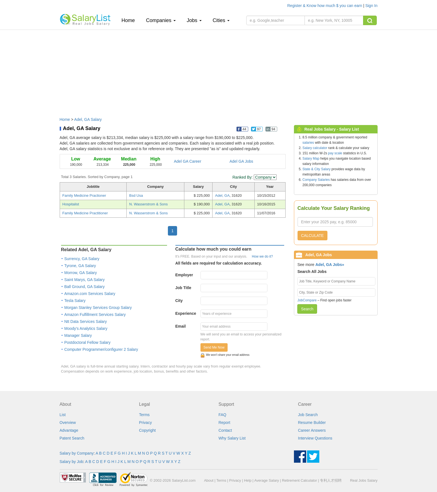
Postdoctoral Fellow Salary (87, 342)
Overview (68, 422)
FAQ (222, 414)
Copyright (147, 430)
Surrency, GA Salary (82, 258)
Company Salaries (316, 180)
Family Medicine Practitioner (85, 213)
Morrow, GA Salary (80, 272)
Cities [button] (221, 20)
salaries (308, 143)
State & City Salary (317, 169)
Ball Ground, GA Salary (84, 286)
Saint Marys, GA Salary (84, 279)
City (179, 300)
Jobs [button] (194, 20)
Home (130, 20)
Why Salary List (232, 438)
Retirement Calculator (299, 480)
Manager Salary (78, 335)
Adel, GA (222, 195)
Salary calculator (315, 148)
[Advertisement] (219, 71)
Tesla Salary (75, 300)
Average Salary (266, 480)
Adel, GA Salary (88, 119)
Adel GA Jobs (241, 161)
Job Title (183, 287)
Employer (184, 275)
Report (224, 422)
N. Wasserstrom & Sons (148, 204)
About (208, 480)
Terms (144, 414)
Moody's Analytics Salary (85, 328)
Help (248, 480)
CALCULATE (312, 235)
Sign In (371, 5)
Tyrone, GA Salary (80, 265)
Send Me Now (214, 347)
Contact (225, 430)
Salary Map (311, 158)
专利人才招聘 (331, 480)
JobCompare (307, 300)
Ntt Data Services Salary (85, 321)
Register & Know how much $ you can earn (325, 5)
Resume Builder (312, 422)
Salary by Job (71, 461)
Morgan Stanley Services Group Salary (98, 307)
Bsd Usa (136, 195)
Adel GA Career (187, 161)
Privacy (145, 422)
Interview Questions (315, 438)
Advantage (69, 430)
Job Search (308, 414)
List (63, 414)
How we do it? (262, 256)
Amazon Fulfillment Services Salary (95, 314)
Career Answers (312, 430)
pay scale (335, 153)
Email (180, 326)
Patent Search (72, 438)
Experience (185, 313)
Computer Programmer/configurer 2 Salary (101, 349)
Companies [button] (161, 20)
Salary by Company (77, 453)
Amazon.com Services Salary (89, 293)
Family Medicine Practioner (84, 195)
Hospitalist (70, 204)
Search (307, 309)
